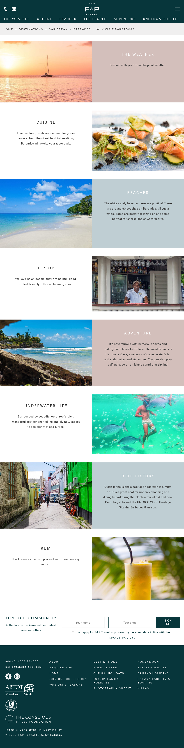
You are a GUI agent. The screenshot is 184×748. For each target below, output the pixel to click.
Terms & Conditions (21, 729)
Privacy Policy (120, 637)
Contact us (14, 9)
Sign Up (168, 622)
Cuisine (44, 19)
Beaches (68, 19)
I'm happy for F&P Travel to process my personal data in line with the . (121, 634)
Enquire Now (61, 667)
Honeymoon (148, 662)
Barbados (82, 29)
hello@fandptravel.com (23, 666)
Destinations (31, 29)
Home (54, 673)
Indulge (56, 735)
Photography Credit (112, 688)
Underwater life (160, 19)
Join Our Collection (68, 679)
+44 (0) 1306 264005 (6, 9)
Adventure (125, 19)
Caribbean (58, 29)
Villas (143, 688)
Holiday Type (105, 667)
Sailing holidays (153, 673)
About (54, 662)
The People (95, 19)
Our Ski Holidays (108, 673)
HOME (8, 29)
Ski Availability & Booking (154, 680)
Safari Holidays (152, 667)
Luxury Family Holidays (106, 680)
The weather (17, 19)
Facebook (8, 676)
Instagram (17, 676)
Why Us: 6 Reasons (66, 685)
